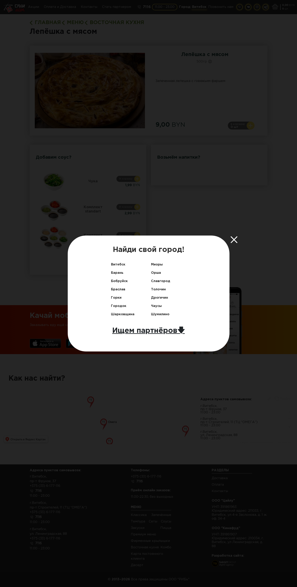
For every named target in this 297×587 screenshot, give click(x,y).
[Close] (234, 240)
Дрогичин (159, 297)
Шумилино (160, 314)
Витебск (118, 264)
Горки (116, 297)
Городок (118, 306)
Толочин (158, 289)
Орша (156, 272)
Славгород (160, 281)
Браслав (118, 289)
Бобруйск (119, 281)
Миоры (157, 264)
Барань (117, 272)
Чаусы (156, 306)
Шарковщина (122, 314)
